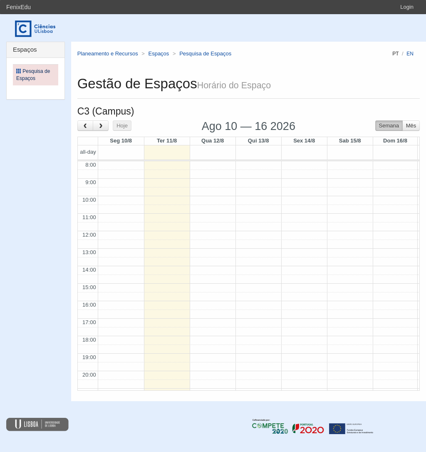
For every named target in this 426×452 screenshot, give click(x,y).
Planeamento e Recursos (107, 53)
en (410, 54)
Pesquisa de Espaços (205, 53)
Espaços (158, 53)
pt (395, 54)
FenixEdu (18, 7)
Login (407, 7)
